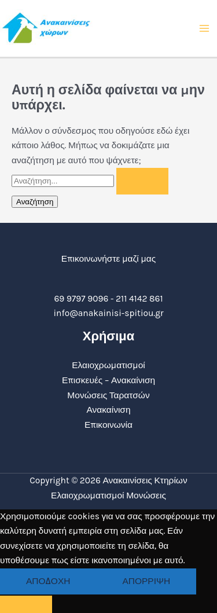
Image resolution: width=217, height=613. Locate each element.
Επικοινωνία (108, 425)
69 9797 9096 (81, 298)
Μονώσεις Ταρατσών (108, 395)
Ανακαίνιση (108, 410)
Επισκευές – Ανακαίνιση (108, 380)
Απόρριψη (146, 581)
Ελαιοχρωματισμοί (108, 365)
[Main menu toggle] (204, 28)
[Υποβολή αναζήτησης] (142, 181)
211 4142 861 (139, 298)
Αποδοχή (48, 581)
